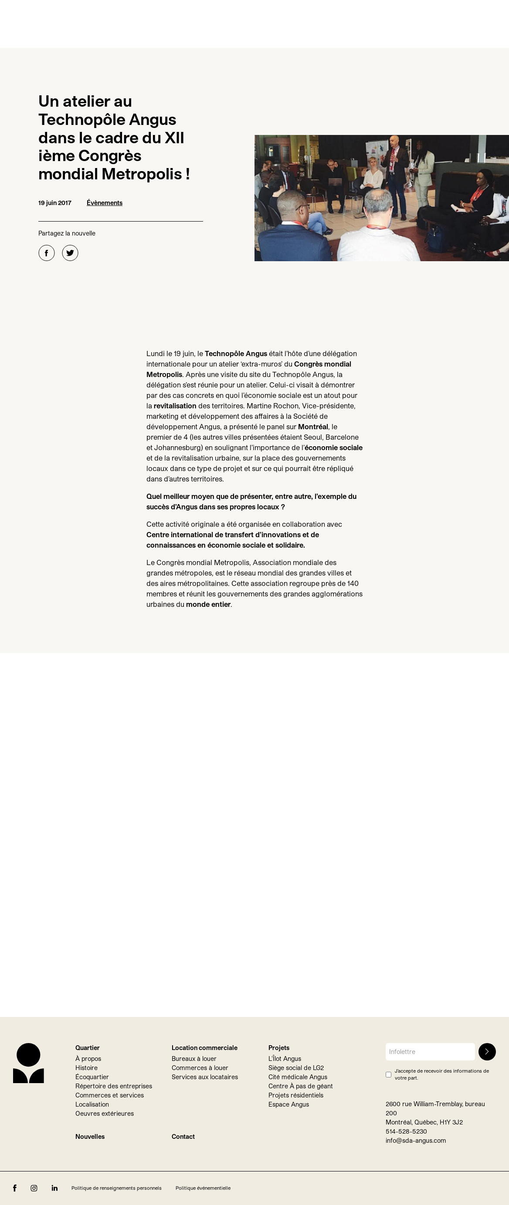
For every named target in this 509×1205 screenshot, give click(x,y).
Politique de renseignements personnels (116, 1188)
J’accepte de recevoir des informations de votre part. (442, 1074)
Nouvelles (90, 1136)
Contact (183, 1136)
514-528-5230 (406, 1131)
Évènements (104, 202)
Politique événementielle (203, 1188)
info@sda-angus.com (416, 1140)
